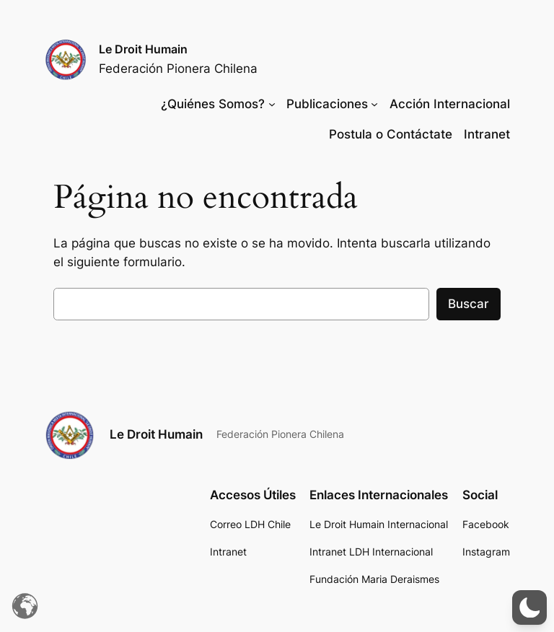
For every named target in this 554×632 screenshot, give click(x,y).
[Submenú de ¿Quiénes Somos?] (272, 103)
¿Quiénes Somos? (213, 104)
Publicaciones (327, 104)
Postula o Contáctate (390, 134)
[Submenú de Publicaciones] (374, 103)
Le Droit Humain (143, 49)
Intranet (487, 134)
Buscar (468, 304)
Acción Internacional (450, 104)
